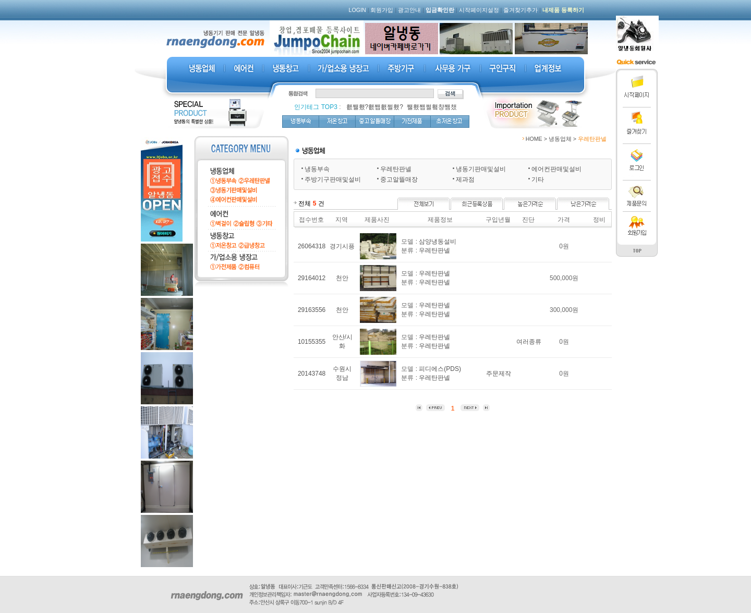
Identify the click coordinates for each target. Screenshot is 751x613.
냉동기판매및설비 (481, 169)
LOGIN (357, 10)
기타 (537, 179)
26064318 (311, 246)
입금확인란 (440, 10)
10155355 (311, 341)
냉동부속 (317, 169)
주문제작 (498, 373)
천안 (342, 278)
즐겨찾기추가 (520, 10)
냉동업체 (560, 139)
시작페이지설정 (479, 10)
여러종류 (528, 341)
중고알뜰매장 (399, 179)
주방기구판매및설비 (333, 179)
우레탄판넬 (395, 169)
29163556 (311, 310)
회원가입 (381, 10)
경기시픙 (342, 246)
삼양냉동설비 (437, 241)
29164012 (311, 278)
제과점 (465, 179)
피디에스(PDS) (440, 368)
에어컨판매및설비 (556, 169)
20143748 (311, 373)
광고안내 (409, 10)
